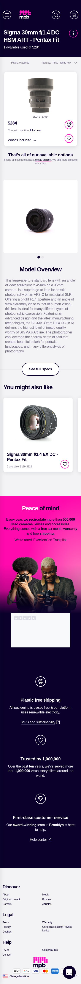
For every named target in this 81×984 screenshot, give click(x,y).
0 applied (20, 63)
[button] (69, 125)
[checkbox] (69, 138)
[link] (27, 15)
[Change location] (19, 976)
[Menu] (7, 15)
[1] (38, 257)
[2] (42, 257)
